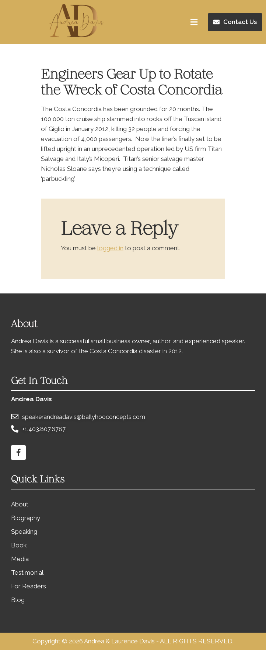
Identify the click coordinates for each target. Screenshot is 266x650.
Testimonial (27, 572)
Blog (18, 599)
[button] (235, 22)
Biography (25, 518)
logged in (110, 248)
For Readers (28, 586)
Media (20, 559)
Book (19, 545)
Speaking (24, 531)
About (19, 504)
